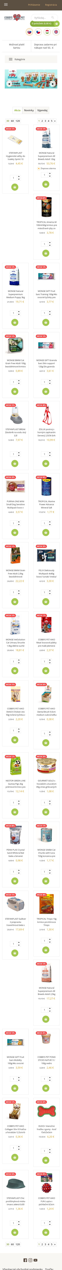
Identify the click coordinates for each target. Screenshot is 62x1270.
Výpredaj (42, 110)
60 (12, 120)
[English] (56, 31)
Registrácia (51, 4)
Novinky (29, 110)
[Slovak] (29, 31)
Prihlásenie (34, 4)
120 (18, 120)
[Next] (54, 121)
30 (7, 120)
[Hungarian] (47, 31)
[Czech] (38, 31)
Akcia (17, 110)
